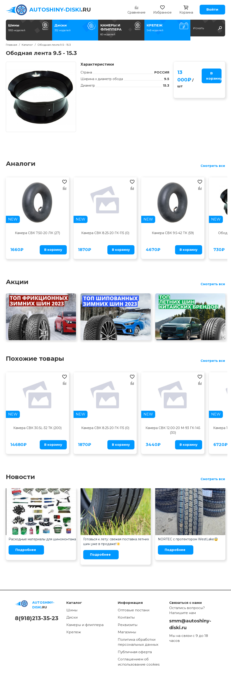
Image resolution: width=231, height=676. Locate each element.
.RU (60, 9)
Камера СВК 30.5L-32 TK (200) (37, 428)
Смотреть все (213, 166)
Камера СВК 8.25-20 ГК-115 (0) (105, 233)
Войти (212, 9)
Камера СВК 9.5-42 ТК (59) (173, 233)
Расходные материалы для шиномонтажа (42, 539)
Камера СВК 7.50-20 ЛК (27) (37, 233)
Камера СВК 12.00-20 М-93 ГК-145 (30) (173, 430)
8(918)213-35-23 (36, 618)
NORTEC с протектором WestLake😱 (188, 539)
